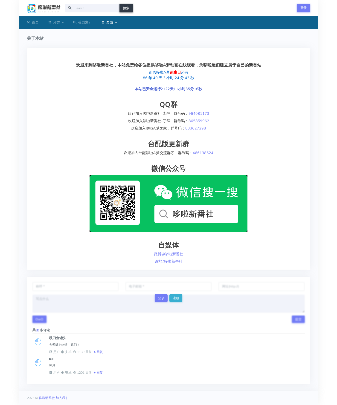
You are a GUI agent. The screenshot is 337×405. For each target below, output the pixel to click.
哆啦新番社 (47, 398)
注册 (176, 298)
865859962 (199, 121)
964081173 (199, 113)
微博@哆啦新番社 (168, 254)
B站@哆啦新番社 (168, 261)
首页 (33, 22)
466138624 (203, 152)
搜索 (126, 8)
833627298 (195, 128)
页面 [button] (109, 22)
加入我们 (62, 398)
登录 (303, 8)
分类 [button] (56, 22)
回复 (98, 352)
